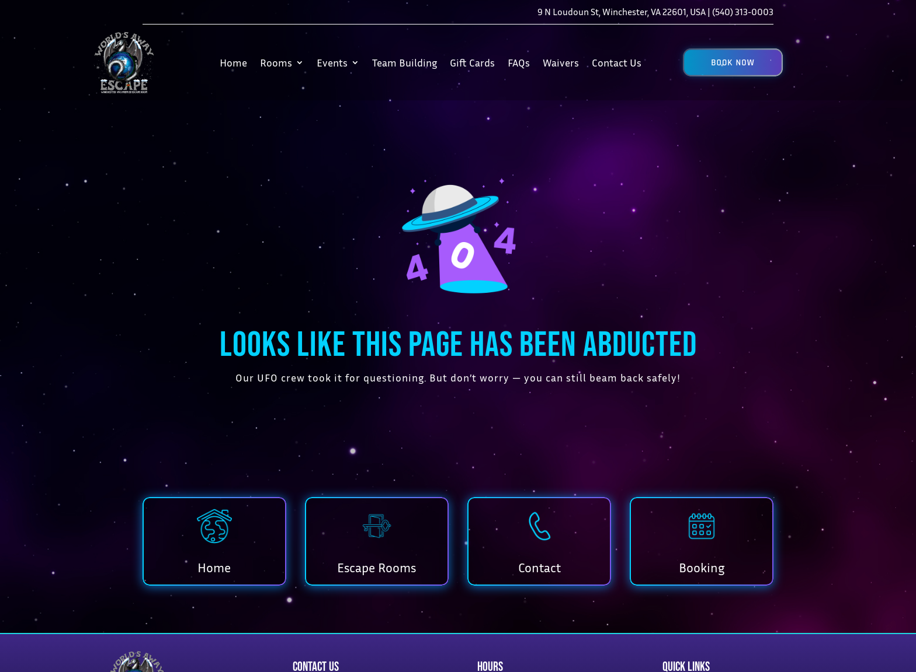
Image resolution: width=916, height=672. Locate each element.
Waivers (561, 62)
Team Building (404, 62)
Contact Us (616, 62)
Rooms (276, 62)
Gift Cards (472, 62)
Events (332, 62)
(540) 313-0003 (742, 12)
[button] (733, 62)
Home (233, 62)
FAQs (519, 62)
